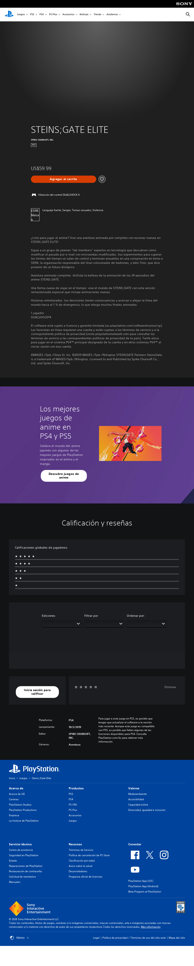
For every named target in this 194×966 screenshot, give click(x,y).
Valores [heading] (133, 788)
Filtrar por (91, 616)
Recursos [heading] (75, 844)
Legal (96, 938)
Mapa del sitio (177, 938)
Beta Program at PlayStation (144, 891)
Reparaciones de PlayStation (25, 866)
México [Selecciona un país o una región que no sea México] (19, 938)
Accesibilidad (136, 799)
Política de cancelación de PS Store (89, 855)
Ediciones (48, 616)
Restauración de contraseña (25, 871)
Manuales (14, 882)
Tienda (97, 14)
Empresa (14, 815)
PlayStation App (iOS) (140, 881)
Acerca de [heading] (16, 788)
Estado (13, 860)
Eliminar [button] (170, 687)
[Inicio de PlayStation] (9, 14)
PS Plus (53, 14)
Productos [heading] (76, 788)
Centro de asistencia (21, 850)
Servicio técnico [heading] (20, 844)
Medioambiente (137, 794)
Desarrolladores (78, 871)
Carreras (14, 799)
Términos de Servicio (81, 850)
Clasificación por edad (82, 860)
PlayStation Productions (23, 810)
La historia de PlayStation (24, 820)
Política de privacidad (114, 938)
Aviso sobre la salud (80, 866)
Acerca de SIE (17, 794)
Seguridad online (138, 804)
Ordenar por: (136, 616)
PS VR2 (73, 804)
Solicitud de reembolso (22, 876)
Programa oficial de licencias (85, 876)
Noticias (84, 14)
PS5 (32, 14)
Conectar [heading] (134, 844)
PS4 (41, 14)
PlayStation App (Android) (143, 886)
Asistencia (112, 14)
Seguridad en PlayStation (23, 855)
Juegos (21, 14)
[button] (64, 476)
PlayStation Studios (20, 804)
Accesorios (68, 14)
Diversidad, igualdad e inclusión (146, 810)
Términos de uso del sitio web (148, 938)
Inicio (12, 778)
